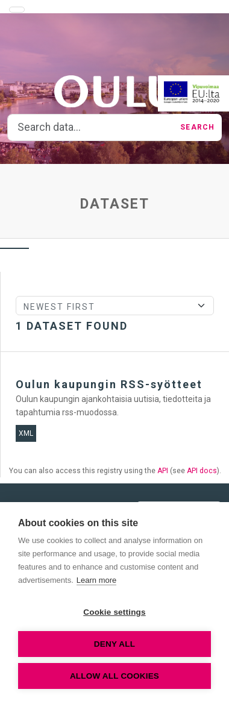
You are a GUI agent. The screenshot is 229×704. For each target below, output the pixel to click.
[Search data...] (90, 128)
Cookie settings (114, 612)
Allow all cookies (114, 675)
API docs (202, 471)
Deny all (114, 644)
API (162, 471)
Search (197, 127)
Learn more (96, 580)
